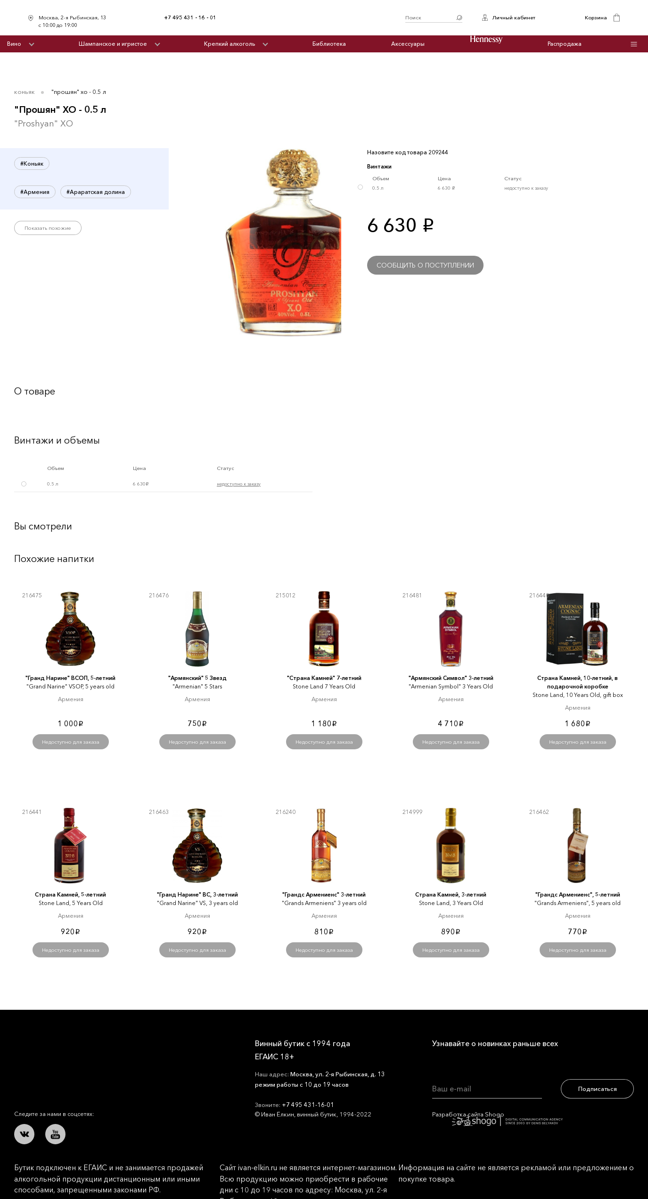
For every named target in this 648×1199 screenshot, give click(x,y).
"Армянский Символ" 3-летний (451, 677)
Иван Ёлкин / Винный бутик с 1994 (311, 18)
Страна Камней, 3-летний (450, 894)
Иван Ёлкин (84, 1051)
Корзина (596, 17)
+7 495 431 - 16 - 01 (190, 17)
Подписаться (597, 1088)
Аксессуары (408, 43)
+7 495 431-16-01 (308, 1104)
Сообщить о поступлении (425, 265)
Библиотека (329, 43)
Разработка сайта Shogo (497, 1117)
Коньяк (24, 91)
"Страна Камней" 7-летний (324, 677)
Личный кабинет (513, 17)
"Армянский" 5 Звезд (197, 677)
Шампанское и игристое (113, 43)
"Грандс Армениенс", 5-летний (577, 894)
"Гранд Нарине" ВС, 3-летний (197, 894)
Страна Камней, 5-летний (70, 894)
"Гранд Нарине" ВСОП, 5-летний (70, 677)
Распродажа (565, 43)
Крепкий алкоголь (229, 43)
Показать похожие (48, 228)
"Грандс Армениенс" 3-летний (324, 894)
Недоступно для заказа (70, 741)
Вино (14, 43)
